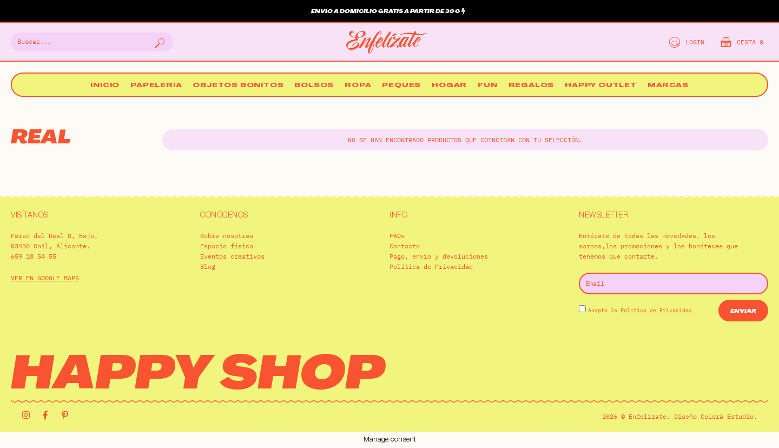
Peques (401, 86)
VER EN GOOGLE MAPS (45, 278)
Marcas (668, 86)
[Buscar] (158, 41)
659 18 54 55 (33, 256)
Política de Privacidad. (657, 310)
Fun (487, 86)
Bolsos (314, 86)
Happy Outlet (601, 86)
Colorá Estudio (727, 416)
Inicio (105, 86)
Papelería (156, 86)
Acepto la (641, 310)
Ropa (358, 86)
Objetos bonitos (238, 86)
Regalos (531, 86)
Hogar (449, 86)
